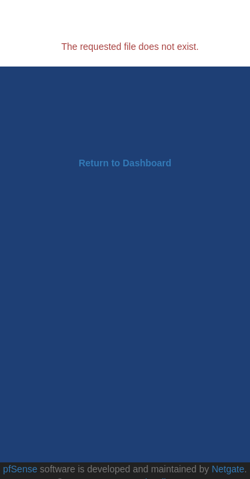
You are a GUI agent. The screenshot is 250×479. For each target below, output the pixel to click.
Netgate (227, 469)
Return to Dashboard (125, 163)
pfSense (20, 469)
